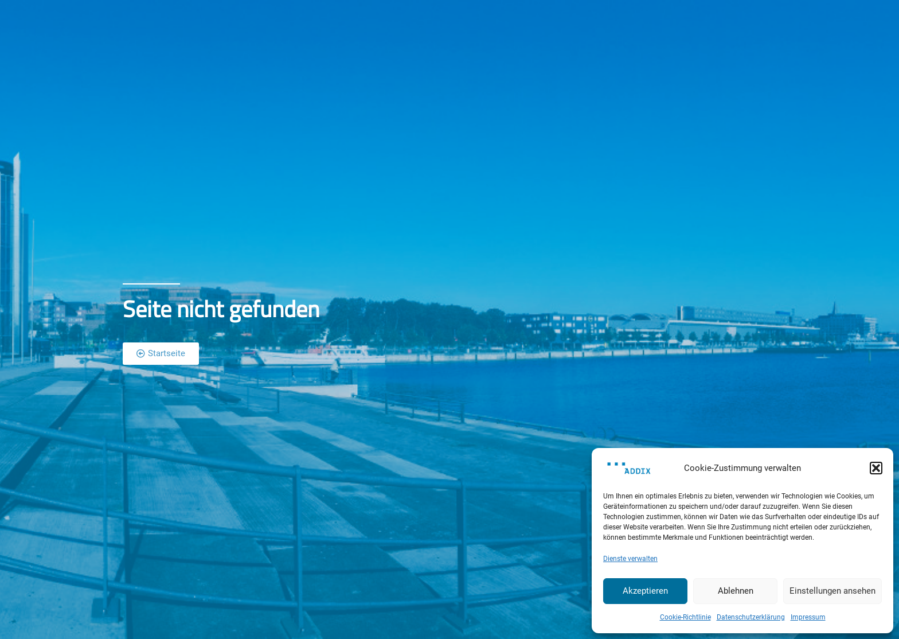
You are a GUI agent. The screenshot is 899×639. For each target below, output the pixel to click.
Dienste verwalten (630, 559)
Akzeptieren (645, 591)
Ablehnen (735, 591)
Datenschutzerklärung (751, 617)
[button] (876, 468)
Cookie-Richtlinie (685, 617)
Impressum (808, 617)
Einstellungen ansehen (832, 591)
